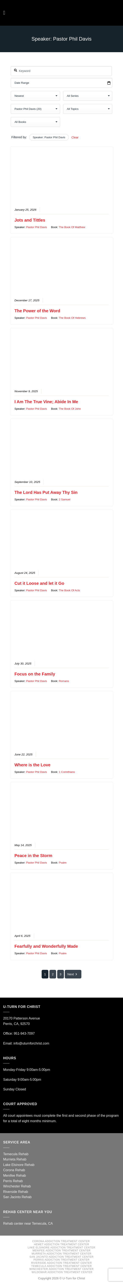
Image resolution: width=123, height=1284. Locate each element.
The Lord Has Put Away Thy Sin (46, 492)
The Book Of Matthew (72, 227)
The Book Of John (70, 408)
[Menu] (5, 13)
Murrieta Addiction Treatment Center (61, 1253)
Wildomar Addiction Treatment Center (62, 1272)
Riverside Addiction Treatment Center (61, 1262)
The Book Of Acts (69, 590)
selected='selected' (35, 109)
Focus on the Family (35, 674)
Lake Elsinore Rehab (18, 1165)
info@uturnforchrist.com (31, 1043)
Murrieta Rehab (14, 1159)
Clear (74, 137)
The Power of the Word (37, 311)
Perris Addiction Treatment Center (61, 1259)
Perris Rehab (13, 1181)
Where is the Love (32, 765)
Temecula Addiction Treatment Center (61, 1266)
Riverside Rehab (15, 1192)
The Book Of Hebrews (72, 318)
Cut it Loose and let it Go (39, 583)
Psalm (62, 862)
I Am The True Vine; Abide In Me (46, 401)
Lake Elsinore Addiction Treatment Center (61, 1247)
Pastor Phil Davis (36, 227)
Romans (64, 681)
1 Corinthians (67, 772)
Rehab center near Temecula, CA (28, 1223)
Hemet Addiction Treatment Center (61, 1244)
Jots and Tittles (30, 220)
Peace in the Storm (33, 855)
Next (73, 974)
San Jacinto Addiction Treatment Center (61, 1256)
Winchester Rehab (17, 1186)
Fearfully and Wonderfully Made (46, 946)
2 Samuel (64, 499)
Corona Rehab (14, 1170)
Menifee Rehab (14, 1175)
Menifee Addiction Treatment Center (62, 1250)
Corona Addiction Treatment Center (61, 1241)
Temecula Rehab (15, 1154)
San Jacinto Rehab (17, 1197)
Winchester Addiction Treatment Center (61, 1269)
